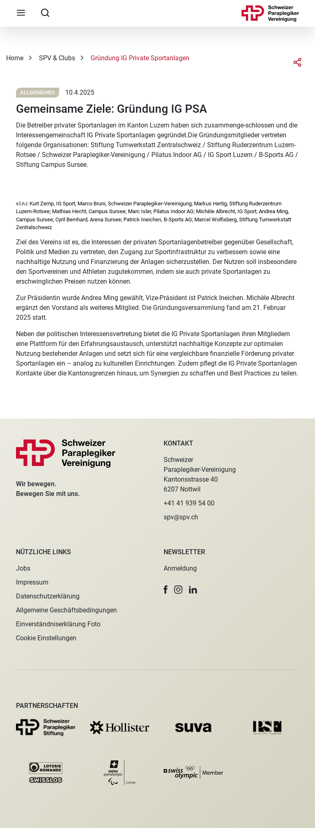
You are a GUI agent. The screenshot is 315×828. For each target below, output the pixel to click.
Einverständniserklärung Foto (58, 624)
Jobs (23, 568)
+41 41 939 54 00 (189, 503)
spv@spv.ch (181, 517)
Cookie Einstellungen (46, 638)
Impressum (32, 582)
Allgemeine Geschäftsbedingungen (66, 610)
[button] (166, 589)
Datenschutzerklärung (48, 596)
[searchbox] (45, 12)
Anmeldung (180, 568)
